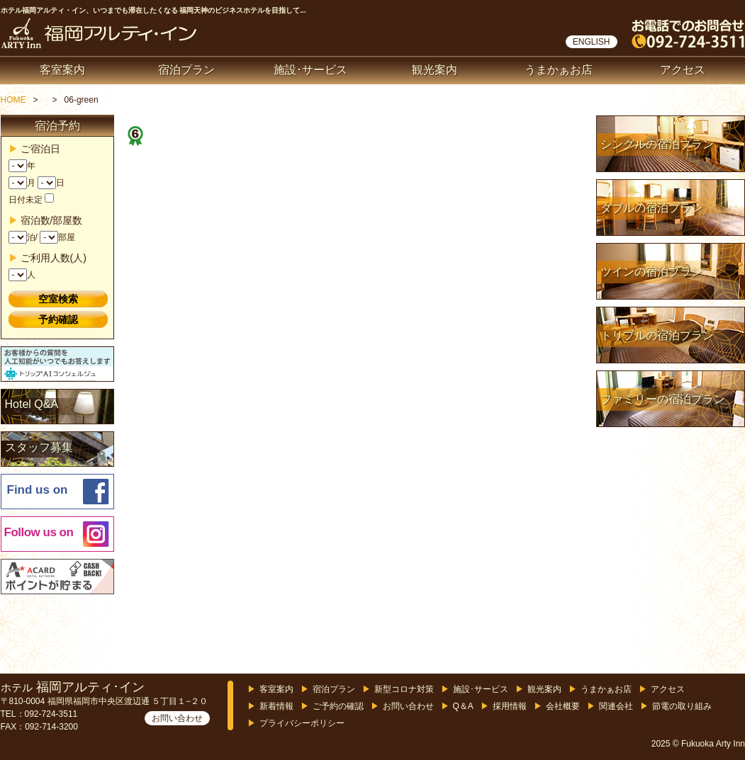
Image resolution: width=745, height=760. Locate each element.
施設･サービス (310, 70)
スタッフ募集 (39, 447)
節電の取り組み (682, 706)
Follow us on (39, 532)
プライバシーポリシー (302, 723)
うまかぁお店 (559, 70)
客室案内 (62, 70)
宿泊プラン (186, 70)
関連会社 (616, 706)
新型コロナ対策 (404, 689)
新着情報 (276, 706)
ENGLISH (591, 42)
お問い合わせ (177, 718)
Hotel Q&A (32, 404)
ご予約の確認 (338, 706)
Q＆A (463, 706)
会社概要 (563, 706)
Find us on (37, 490)
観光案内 (434, 70)
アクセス (682, 70)
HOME (13, 100)
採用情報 (510, 706)
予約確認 (58, 319)
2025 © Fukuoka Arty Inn (698, 744)
